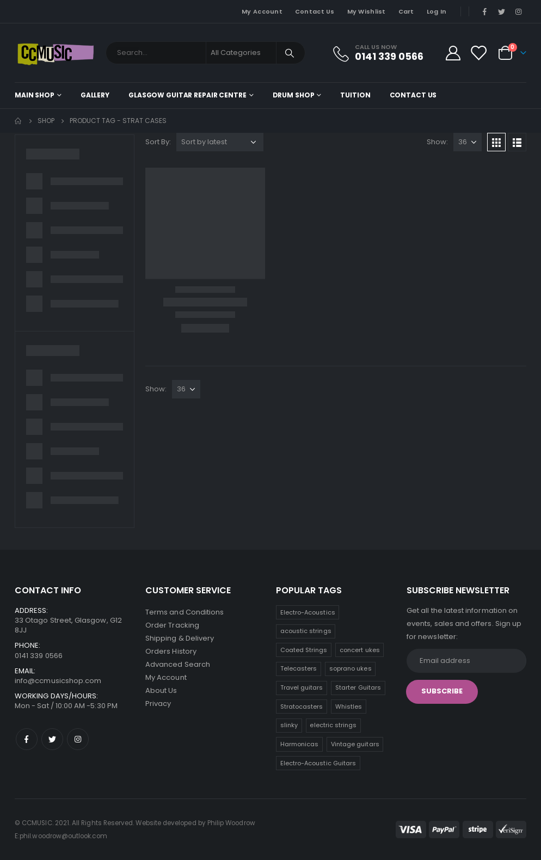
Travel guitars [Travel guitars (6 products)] (301, 687)
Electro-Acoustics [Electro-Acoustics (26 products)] (307, 612)
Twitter (52, 739)
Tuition (355, 95)
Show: (437, 142)
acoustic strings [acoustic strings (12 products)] (305, 630)
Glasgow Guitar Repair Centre (187, 95)
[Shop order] (219, 142)
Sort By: (158, 142)
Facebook (27, 739)
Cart (406, 11)
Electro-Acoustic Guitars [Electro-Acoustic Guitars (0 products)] (318, 763)
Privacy (158, 703)
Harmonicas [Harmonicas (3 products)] (299, 744)
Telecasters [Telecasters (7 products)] (298, 668)
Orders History (170, 651)
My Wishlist (366, 11)
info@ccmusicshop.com (58, 680)
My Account (262, 11)
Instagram (78, 739)
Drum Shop (294, 95)
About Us (161, 690)
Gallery (95, 95)
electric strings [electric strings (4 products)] (333, 725)
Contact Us (315, 11)
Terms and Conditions (184, 612)
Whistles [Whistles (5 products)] (348, 706)
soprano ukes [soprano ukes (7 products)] (350, 668)
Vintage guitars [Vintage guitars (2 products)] (355, 744)
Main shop (34, 95)
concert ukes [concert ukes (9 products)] (360, 650)
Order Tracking (172, 625)
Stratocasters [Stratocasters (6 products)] (301, 706)
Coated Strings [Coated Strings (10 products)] (304, 650)
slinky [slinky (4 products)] (289, 725)
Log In (437, 11)
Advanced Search (177, 664)
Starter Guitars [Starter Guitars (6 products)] (358, 687)
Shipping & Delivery (179, 638)
